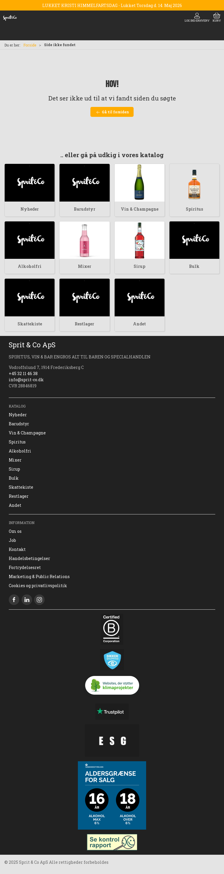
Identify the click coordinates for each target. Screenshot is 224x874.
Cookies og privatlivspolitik (38, 585)
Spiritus (194, 209)
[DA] (10, 18)
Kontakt (17, 549)
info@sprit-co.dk (26, 379)
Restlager (84, 324)
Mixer (84, 266)
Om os (15, 531)
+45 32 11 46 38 (23, 373)
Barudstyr (84, 209)
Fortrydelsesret (25, 567)
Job (12, 540)
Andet (139, 324)
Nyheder (29, 209)
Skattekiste (30, 324)
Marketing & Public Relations (39, 576)
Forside (29, 45)
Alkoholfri (29, 266)
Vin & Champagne (139, 209)
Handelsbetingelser (29, 558)
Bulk (194, 266)
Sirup (139, 266)
